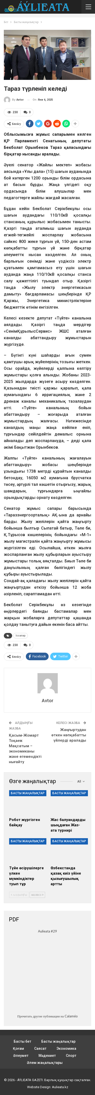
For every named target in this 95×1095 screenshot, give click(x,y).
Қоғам (18, 1048)
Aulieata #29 (47, 931)
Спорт (71, 1056)
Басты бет (22, 1041)
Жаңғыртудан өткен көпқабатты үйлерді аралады (68, 735)
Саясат (40, 1048)
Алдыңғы (19, 894)
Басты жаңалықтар (28, 793)
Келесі (37, 894)
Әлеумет (20, 1056)
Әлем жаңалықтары (45, 1063)
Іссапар (20, 635)
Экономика (66, 1048)
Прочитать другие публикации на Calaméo (47, 1016)
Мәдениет (47, 1056)
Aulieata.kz (60, 1087)
